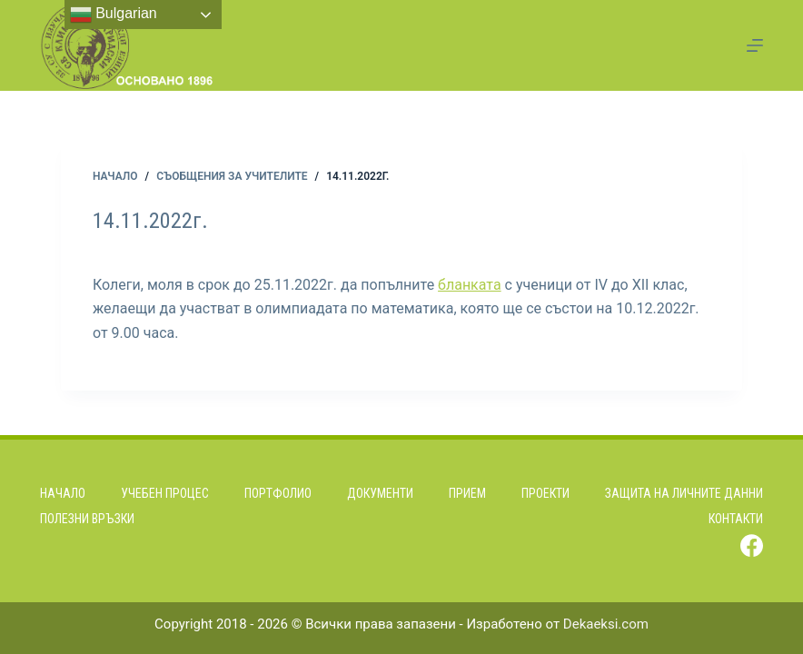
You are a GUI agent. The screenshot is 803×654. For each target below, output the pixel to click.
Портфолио (278, 493)
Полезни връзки (87, 518)
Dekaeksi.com (606, 624)
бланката (469, 284)
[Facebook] (751, 545)
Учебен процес (165, 493)
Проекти (545, 493)
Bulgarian (113, 14)
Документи (380, 493)
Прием (467, 493)
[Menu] (755, 45)
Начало (62, 493)
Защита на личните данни (684, 493)
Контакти (736, 518)
